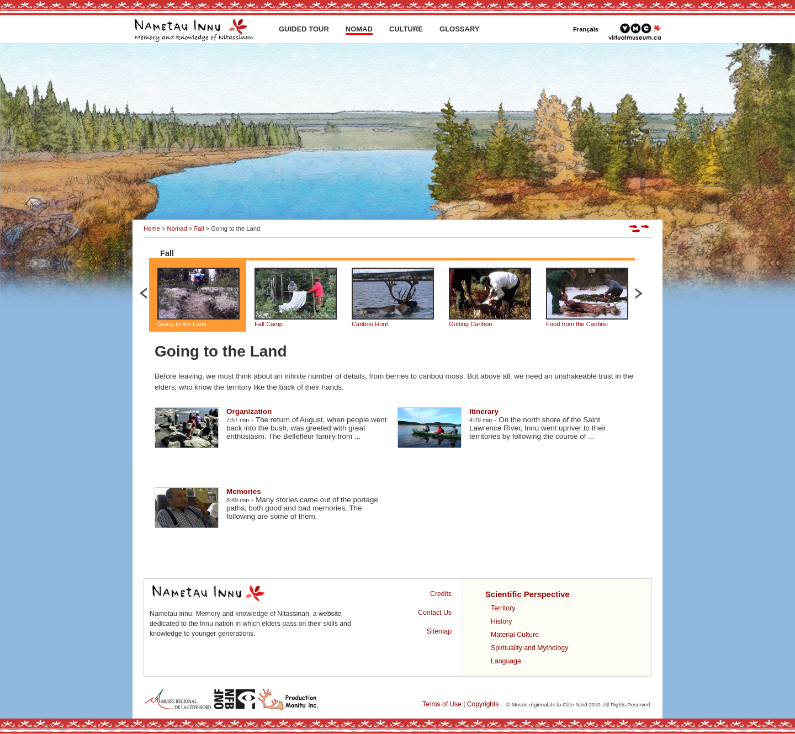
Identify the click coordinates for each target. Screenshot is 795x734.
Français (585, 29)
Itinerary (484, 411)
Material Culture (515, 635)
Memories (243, 491)
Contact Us (435, 612)
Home (152, 228)
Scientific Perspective (527, 594)
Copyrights (483, 704)
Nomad (177, 228)
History (501, 621)
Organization (249, 411)
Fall (199, 228)
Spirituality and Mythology (529, 648)
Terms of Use (442, 704)
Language (506, 661)
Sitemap (439, 631)
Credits (441, 594)
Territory (503, 608)
